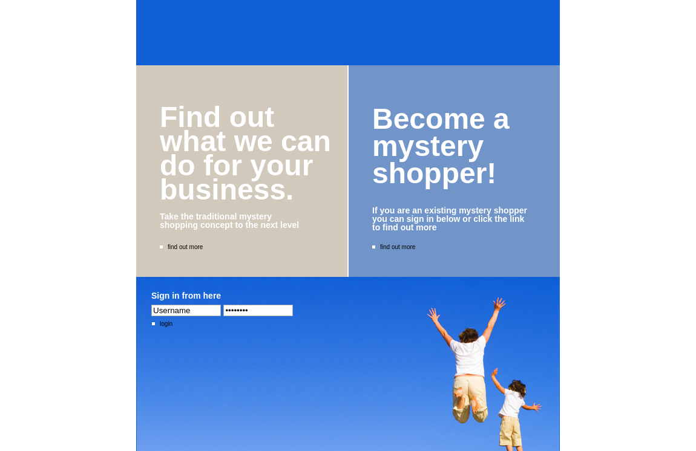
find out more (181, 247)
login (162, 323)
